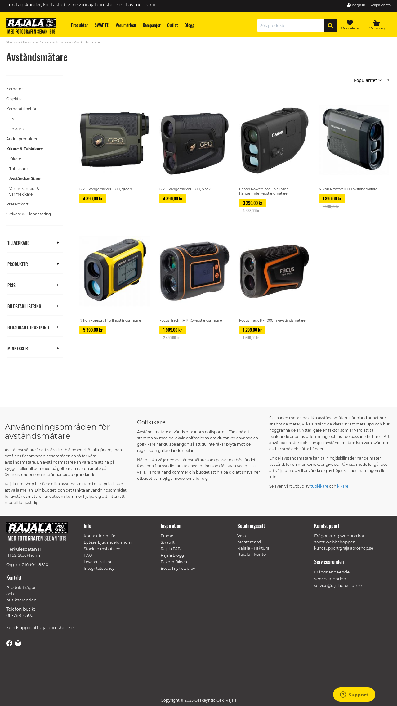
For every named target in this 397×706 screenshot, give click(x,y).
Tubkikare (18, 168)
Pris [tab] (11, 285)
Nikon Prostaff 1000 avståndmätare (348, 189)
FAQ (88, 555)
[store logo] (34, 27)
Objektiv (14, 99)
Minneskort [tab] (18, 348)
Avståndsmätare (25, 178)
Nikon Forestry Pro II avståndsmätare (110, 320)
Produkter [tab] (17, 264)
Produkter (31, 42)
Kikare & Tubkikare (56, 42)
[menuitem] (79, 25)
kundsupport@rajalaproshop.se (40, 628)
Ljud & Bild (16, 129)
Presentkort (17, 204)
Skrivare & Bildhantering (28, 214)
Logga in (357, 5)
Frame (167, 535)
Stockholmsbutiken (102, 548)
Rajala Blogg (172, 555)
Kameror (14, 89)
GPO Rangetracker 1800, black (185, 189)
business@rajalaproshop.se (93, 4)
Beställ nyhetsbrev (178, 568)
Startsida (13, 42)
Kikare (15, 158)
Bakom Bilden (174, 562)
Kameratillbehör (21, 108)
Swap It (168, 542)
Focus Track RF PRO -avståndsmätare (190, 320)
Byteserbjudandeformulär (108, 542)
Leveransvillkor (98, 562)
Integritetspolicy (99, 568)
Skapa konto (380, 5)
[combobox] (292, 25)
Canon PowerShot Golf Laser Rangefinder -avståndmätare (263, 191)
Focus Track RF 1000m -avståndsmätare (272, 320)
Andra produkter (22, 139)
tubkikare (319, 486)
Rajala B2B (171, 548)
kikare (342, 486)
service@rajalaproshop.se (338, 585)
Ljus (10, 119)
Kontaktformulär (99, 535)
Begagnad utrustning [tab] (28, 327)
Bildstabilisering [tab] (24, 306)
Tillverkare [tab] (18, 242)
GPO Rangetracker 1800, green (105, 189)
